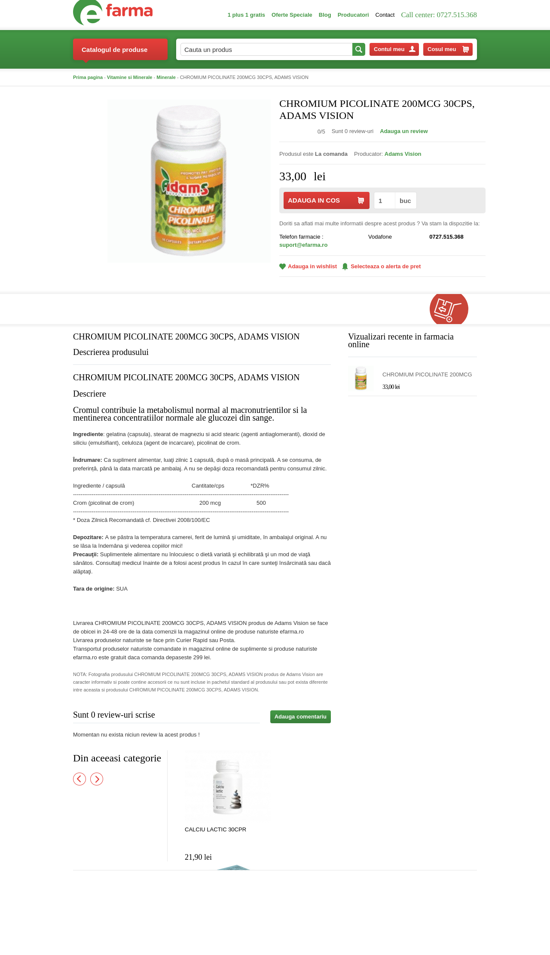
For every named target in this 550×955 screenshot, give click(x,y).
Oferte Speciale (292, 15)
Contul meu (395, 49)
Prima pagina (88, 77)
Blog (325, 15)
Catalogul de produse (114, 53)
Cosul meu (448, 49)
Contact (385, 15)
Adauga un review (404, 131)
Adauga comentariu (301, 716)
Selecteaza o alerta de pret (381, 266)
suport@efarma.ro (303, 245)
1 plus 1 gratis (246, 15)
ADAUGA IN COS (326, 200)
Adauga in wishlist (308, 266)
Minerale (166, 77)
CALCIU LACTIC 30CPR (215, 829)
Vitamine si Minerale (130, 77)
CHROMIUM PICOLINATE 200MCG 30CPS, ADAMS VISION (427, 375)
